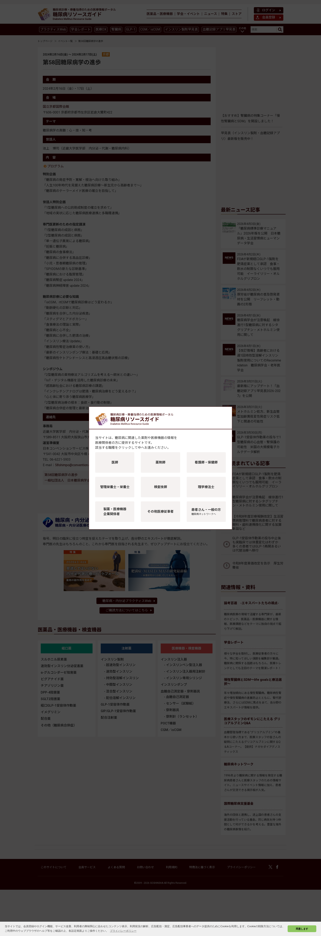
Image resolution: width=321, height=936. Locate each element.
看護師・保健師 (206, 462)
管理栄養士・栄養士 (115, 487)
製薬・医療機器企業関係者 (114, 511)
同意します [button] (302, 928)
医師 (115, 462)
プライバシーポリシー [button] (123, 930)
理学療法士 (206, 487)
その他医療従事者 (160, 511)
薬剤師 (160, 462)
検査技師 (160, 487)
